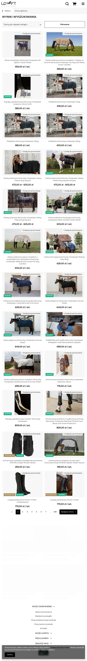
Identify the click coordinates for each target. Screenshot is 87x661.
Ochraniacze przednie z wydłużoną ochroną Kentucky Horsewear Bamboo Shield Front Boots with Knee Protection (64, 421)
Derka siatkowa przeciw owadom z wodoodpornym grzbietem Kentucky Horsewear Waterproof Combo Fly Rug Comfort (22, 260)
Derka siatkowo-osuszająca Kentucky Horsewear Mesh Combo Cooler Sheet (64, 218)
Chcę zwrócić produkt (43, 624)
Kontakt (43, 628)
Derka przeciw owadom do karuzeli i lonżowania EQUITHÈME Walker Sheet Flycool (64, 461)
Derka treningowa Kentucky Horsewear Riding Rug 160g (64, 258)
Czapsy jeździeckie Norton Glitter (64, 500)
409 (55, 512)
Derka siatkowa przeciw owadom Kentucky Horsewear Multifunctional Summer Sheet (22, 380)
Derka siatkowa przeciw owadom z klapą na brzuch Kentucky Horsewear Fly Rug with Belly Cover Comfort (64, 62)
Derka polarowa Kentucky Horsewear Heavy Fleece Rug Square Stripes (64, 179)
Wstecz (6, 11)
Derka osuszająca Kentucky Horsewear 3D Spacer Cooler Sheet (23, 61)
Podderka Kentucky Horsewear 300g (64, 141)
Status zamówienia (43, 612)
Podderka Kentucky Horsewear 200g (23, 141)
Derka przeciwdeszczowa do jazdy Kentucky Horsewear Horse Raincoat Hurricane (22, 302)
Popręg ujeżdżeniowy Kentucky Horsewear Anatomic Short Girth (22, 103)
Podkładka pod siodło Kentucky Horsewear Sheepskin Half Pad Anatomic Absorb (64, 341)
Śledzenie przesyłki (43, 616)
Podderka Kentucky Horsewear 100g (64, 102)
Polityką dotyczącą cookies (59, 647)
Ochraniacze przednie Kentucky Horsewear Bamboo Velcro (64, 380)
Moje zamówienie (42, 606)
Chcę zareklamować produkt (43, 620)
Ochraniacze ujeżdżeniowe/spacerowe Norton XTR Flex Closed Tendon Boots (23, 461)
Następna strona (67, 512)
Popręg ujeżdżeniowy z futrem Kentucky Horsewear (22, 420)
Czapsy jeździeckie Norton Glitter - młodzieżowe (22, 501)
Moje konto (42, 633)
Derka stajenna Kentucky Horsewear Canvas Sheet (64, 302)
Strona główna (21, 11)
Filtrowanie (64, 24)
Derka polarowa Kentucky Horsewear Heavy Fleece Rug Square (23, 179)
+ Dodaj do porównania (31, 33)
